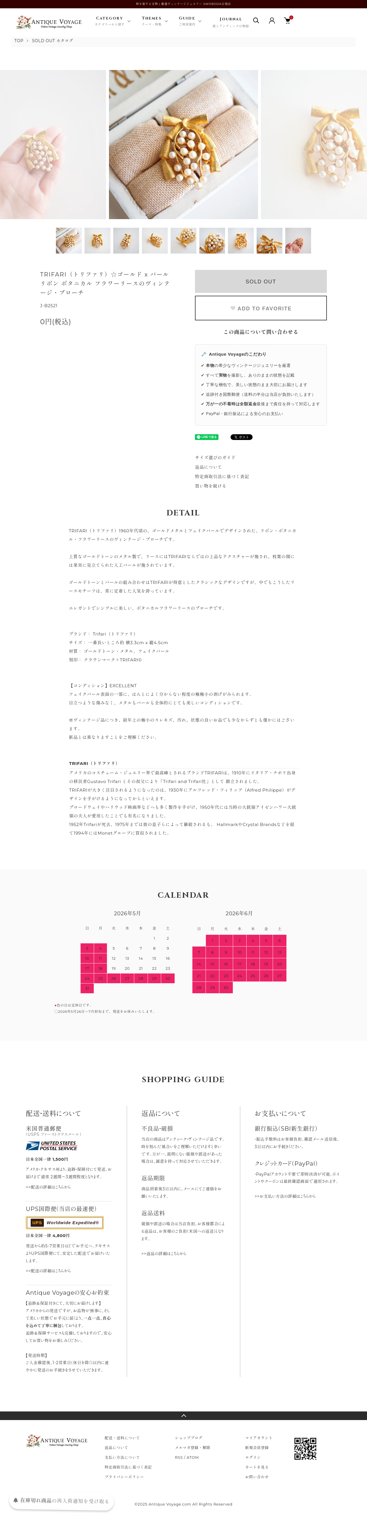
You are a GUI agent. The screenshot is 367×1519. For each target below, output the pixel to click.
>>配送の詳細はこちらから (48, 1187)
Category (109, 21)
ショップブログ (188, 1438)
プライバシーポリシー (124, 1477)
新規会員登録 (257, 1447)
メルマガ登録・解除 (192, 1447)
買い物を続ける (211, 486)
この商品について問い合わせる (261, 332)
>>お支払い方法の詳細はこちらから (285, 1196)
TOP (19, 40)
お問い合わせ (257, 1477)
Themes (151, 21)
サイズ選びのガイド (215, 457)
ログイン (253, 1457)
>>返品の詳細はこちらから (163, 1253)
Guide (187, 21)
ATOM (193, 1457)
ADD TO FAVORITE (261, 308)
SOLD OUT (261, 282)
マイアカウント (259, 1438)
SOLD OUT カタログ (52, 40)
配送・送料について (122, 1438)
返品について (208, 467)
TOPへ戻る (183, 1415)
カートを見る (257, 1467)
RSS (179, 1457)
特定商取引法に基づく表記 (222, 476)
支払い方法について (122, 1457)
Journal (230, 22)
